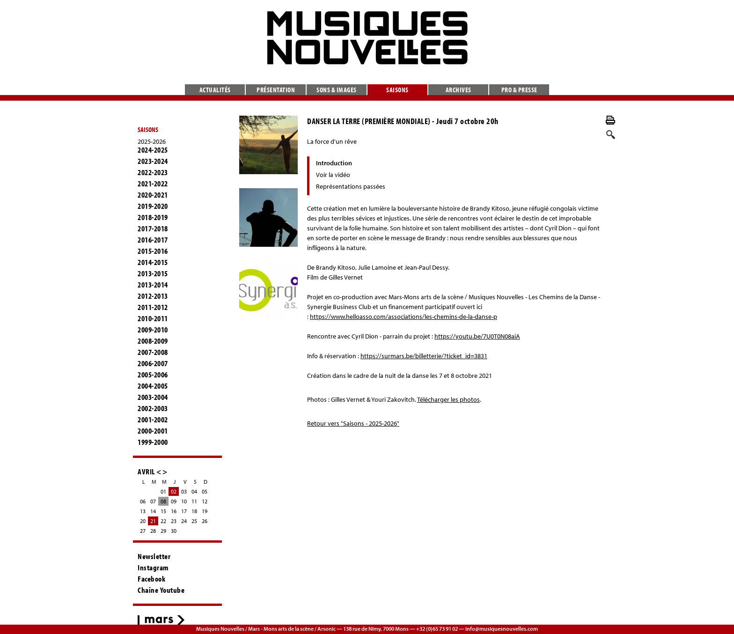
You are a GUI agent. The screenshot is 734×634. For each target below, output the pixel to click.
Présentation (276, 89)
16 (173, 511)
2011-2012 (153, 307)
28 (153, 530)
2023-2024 (153, 161)
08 (163, 501)
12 (204, 501)
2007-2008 (153, 352)
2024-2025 (153, 150)
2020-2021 (153, 195)
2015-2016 (153, 251)
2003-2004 (153, 397)
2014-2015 (153, 262)
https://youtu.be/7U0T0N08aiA (477, 336)
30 (173, 530)
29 (163, 530)
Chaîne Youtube (161, 590)
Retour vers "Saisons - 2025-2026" (353, 423)
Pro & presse (519, 89)
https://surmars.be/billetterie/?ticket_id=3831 (423, 356)
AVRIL (146, 471)
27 (143, 530)
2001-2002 (153, 419)
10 (184, 501)
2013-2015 (153, 273)
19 (204, 511)
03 (184, 491)
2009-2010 (153, 329)
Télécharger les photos (448, 399)
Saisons (397, 89)
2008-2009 (153, 341)
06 (143, 501)
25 (194, 520)
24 (184, 520)
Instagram (153, 567)
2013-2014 (153, 284)
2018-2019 (153, 217)
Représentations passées (350, 186)
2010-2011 (153, 318)
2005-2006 (153, 374)
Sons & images (336, 89)
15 (163, 511)
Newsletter (154, 556)
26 (204, 520)
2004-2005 (153, 386)
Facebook (151, 579)
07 (153, 501)
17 (184, 511)
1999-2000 (153, 442)
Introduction (334, 163)
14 (153, 511)
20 (143, 520)
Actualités (215, 89)
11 (194, 501)
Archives (458, 89)
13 (143, 511)
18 (194, 511)
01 (163, 491)
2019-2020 (153, 206)
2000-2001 (153, 431)
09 (173, 501)
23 (173, 520)
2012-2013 (153, 296)
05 (204, 491)
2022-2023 (153, 172)
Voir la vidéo (333, 174)
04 (194, 491)
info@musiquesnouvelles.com (501, 628)
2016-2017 (153, 240)
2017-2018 (153, 228)
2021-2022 (153, 183)
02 (173, 491)
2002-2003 (153, 408)
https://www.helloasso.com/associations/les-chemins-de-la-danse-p (403, 316)
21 (153, 520)
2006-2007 (153, 363)
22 (163, 520)
